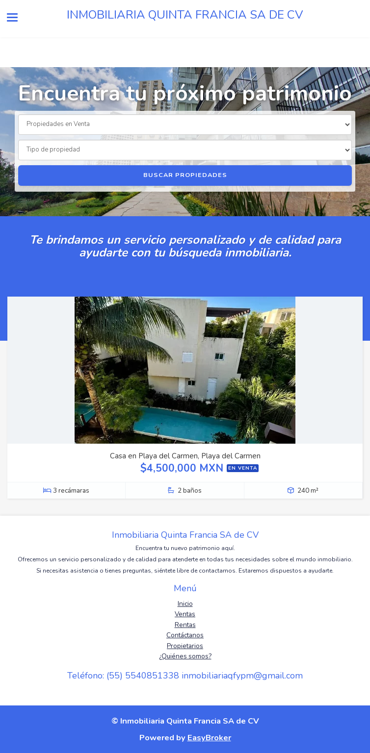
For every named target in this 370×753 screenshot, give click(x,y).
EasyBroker (209, 737)
